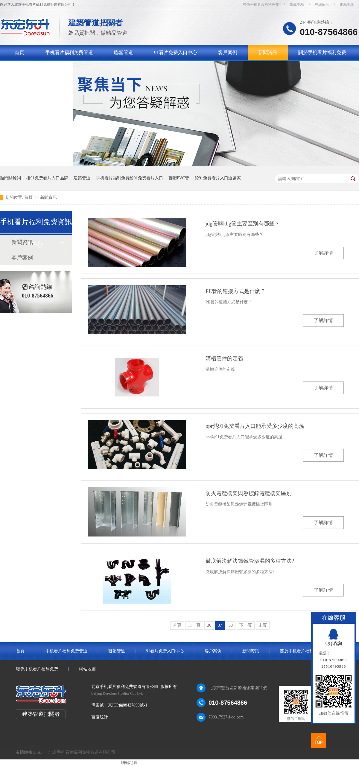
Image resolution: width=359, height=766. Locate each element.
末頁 (262, 625)
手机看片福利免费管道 (69, 52)
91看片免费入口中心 (175, 52)
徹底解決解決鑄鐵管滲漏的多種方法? (250, 561)
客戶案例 (227, 52)
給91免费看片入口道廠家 (218, 178)
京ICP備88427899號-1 (127, 705)
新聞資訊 (267, 52)
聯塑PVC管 (178, 178)
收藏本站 (297, 4)
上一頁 (194, 625)
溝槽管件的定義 (224, 358)
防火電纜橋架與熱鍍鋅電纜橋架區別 (249, 493)
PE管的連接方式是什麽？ (236, 291)
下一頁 (245, 625)
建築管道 (82, 178)
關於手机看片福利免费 (322, 52)
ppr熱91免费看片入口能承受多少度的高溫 (255, 426)
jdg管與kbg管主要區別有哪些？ (243, 224)
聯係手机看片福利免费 (261, 4)
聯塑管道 (123, 52)
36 (209, 625)
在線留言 (322, 4)
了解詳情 (323, 252)
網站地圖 (347, 4)
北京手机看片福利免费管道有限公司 (81, 752)
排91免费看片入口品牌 (47, 178)
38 (231, 625)
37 (220, 625)
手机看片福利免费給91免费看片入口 (129, 178)
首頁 (19, 52)
